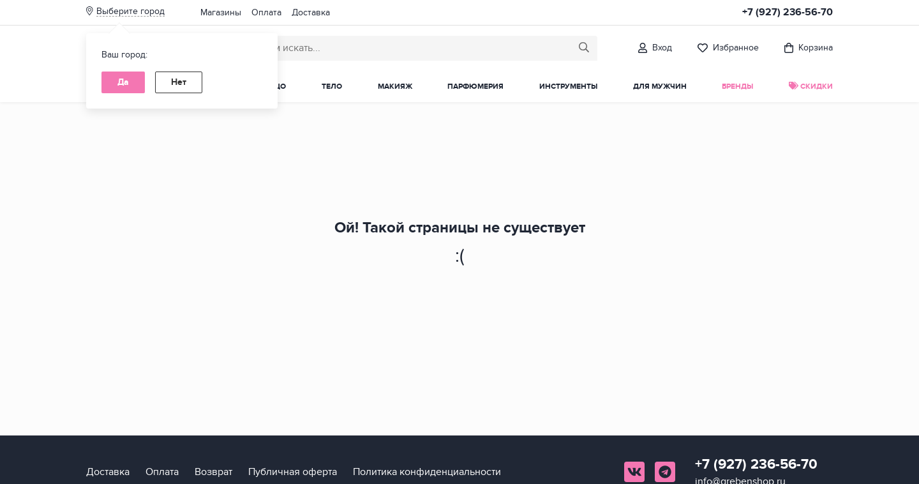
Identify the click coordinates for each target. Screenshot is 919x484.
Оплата (266, 12)
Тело (332, 86)
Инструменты (568, 86)
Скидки (811, 86)
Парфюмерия (475, 86)
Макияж (395, 86)
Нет (178, 82)
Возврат (213, 471)
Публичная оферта (292, 471)
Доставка (311, 12)
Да (123, 82)
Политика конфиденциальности (427, 471)
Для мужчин (660, 86)
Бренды (737, 86)
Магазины (220, 12)
